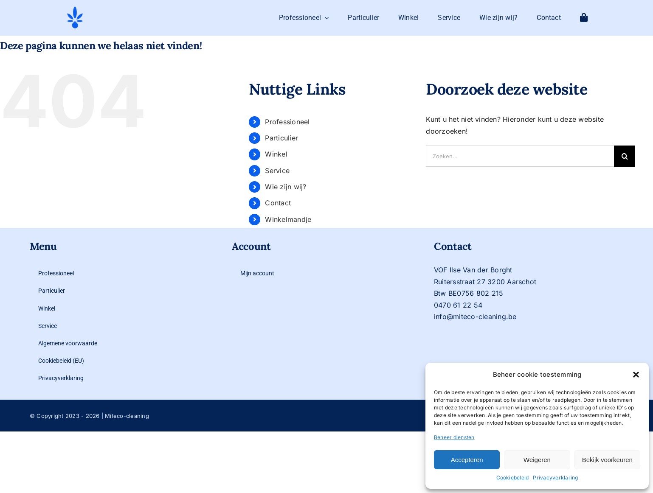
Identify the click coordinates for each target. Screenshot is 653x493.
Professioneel (287, 122)
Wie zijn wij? (285, 186)
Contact (278, 203)
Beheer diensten (454, 437)
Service (277, 170)
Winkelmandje (288, 219)
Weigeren (537, 459)
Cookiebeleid (512, 477)
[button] (636, 374)
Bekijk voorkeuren (607, 459)
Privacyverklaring (555, 477)
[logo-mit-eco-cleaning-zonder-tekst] (74, 9)
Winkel (276, 154)
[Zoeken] (624, 156)
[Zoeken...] (520, 156)
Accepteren (467, 459)
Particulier (281, 138)
